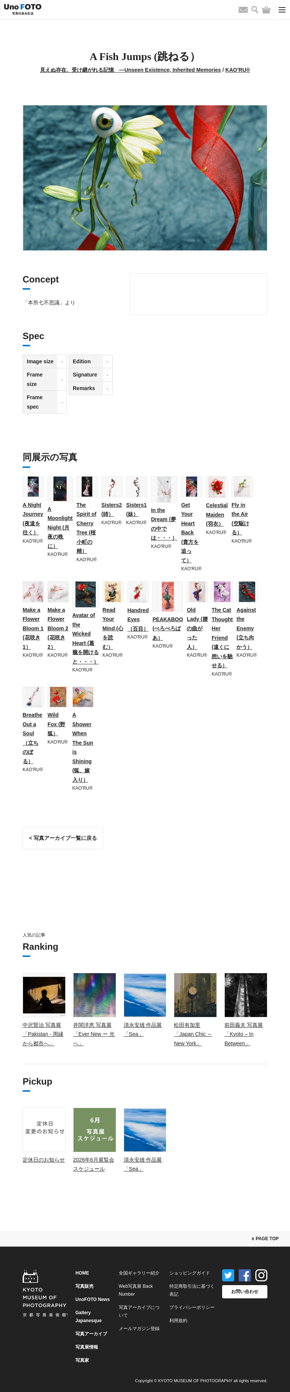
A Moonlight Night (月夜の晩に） (60, 527)
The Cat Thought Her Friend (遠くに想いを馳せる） (222, 637)
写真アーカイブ (91, 1333)
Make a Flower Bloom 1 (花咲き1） (33, 628)
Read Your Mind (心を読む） (113, 628)
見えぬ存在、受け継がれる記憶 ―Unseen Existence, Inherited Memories (130, 70)
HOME (82, 1273)
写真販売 (84, 1286)
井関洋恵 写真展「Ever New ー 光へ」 (94, 1034)
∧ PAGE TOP (265, 1238)
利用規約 (178, 1320)
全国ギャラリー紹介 (139, 1273)
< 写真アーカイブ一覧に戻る (63, 838)
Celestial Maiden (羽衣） (217, 514)
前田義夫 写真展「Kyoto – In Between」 (243, 1034)
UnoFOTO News (92, 1299)
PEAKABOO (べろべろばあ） (167, 628)
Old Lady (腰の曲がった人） (197, 628)
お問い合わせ (244, 1291)
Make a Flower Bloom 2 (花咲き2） (58, 628)
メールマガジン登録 (139, 1328)
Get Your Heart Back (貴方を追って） (190, 532)
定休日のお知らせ (44, 1160)
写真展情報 (86, 1347)
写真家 (82, 1360)
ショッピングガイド (189, 1273)
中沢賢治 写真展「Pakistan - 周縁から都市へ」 (43, 1034)
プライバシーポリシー (192, 1307)
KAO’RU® (238, 70)
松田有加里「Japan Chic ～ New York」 (193, 1034)
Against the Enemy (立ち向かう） (246, 628)
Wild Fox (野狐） (56, 724)
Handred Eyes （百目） (138, 619)
